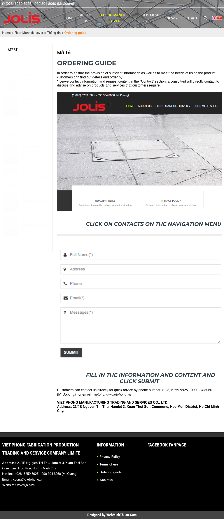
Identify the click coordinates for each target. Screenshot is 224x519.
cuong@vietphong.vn (28, 479)
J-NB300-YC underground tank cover (34, 138)
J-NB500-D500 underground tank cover (34, 114)
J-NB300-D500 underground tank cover (34, 211)
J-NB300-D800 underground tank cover (34, 163)
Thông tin (54, 33)
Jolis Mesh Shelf (150, 18)
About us (86, 18)
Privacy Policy (110, 457)
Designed (94, 515)
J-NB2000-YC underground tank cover (34, 66)
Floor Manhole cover (115, 18)
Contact (189, 18)
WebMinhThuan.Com (121, 515)
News (171, 18)
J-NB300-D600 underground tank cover (34, 187)
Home (69, 18)
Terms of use (109, 464)
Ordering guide (111, 472)
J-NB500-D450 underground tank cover (34, 90)
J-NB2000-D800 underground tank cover (34, 235)
